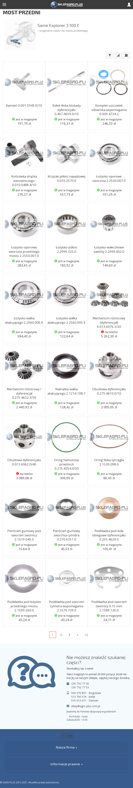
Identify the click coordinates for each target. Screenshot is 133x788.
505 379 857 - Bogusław (86, 693)
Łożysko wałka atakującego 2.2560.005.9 (66, 320)
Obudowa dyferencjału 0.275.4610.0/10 (109, 391)
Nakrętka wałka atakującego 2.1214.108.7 (66, 391)
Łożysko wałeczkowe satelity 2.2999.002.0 (109, 249)
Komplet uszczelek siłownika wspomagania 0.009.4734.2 (109, 109)
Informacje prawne (66, 764)
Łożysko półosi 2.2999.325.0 (66, 249)
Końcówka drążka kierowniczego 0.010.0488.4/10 (24, 180)
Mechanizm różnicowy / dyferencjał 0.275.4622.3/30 (24, 393)
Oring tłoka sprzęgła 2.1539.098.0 (109, 462)
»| (86, 634)
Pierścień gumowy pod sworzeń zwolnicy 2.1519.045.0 (24, 535)
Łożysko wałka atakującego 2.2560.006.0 (24, 320)
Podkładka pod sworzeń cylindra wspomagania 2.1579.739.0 (66, 606)
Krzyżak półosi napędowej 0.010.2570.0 (66, 178)
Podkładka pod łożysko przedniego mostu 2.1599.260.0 (24, 606)
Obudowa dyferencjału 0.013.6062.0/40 (24, 462)
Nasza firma (66, 747)
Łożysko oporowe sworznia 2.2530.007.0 (109, 178)
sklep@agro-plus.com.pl (85, 706)
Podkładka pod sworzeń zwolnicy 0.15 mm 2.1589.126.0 (109, 606)
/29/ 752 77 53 (80, 687)
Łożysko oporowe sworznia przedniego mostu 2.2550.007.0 (24, 251)
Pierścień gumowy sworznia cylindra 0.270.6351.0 (66, 535)
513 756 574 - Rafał (83, 696)
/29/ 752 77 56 (80, 683)
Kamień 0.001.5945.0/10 (24, 105)
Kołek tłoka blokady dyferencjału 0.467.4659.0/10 (66, 109)
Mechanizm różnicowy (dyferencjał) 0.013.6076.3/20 (109, 322)
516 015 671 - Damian (84, 700)
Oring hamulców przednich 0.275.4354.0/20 (66, 464)
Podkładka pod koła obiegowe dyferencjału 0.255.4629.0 (109, 535)
